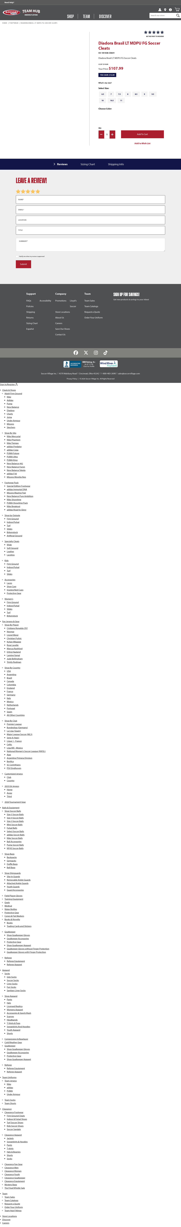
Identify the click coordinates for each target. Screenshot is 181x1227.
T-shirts (10, 1148)
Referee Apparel (14, 964)
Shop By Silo (10, 433)
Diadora (10, 410)
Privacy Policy (72, 379)
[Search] (178, 15)
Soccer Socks (13, 980)
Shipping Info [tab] (116, 164)
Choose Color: (105, 108)
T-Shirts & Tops (13, 1023)
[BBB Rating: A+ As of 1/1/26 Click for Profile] (79, 364)
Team (4, 1193)
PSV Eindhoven (14, 768)
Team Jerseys (11, 1080)
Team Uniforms (9, 1077)
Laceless (11, 555)
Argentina (11, 674)
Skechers (11, 427)
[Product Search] (162, 15)
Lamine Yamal (13, 655)
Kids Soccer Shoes (15, 1126)
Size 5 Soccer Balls (15, 814)
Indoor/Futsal (13, 522)
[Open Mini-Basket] (177, 9)
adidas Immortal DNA (17, 489)
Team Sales (89, 300)
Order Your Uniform (93, 317)
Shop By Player (12, 625)
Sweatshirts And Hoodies (18, 1026)
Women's (9, 599)
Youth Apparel (13, 1030)
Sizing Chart (32, 323)
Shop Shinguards (13, 873)
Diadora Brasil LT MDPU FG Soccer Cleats (39, 23)
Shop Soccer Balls (13, 811)
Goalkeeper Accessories (18, 938)
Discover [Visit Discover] (105, 16)
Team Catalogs (91, 306)
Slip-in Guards (13, 876)
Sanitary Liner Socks (16, 990)
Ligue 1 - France (14, 741)
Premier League (14, 724)
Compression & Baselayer (16, 1039)
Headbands (12, 1020)
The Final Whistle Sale (15, 1188)
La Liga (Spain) (14, 731)
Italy (9, 698)
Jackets (10, 1138)
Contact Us (60, 334)
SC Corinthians (14, 764)
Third (9, 796)
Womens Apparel (15, 1009)
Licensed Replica (14, 1006)
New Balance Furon (16, 467)
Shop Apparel (11, 996)
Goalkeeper (10, 931)
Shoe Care (11, 586)
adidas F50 (12, 473)
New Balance (13, 407)
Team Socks (10, 1100)
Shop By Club (11, 720)
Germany (11, 694)
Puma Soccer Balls (15, 845)
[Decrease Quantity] (101, 134)
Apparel (6, 970)
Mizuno (10, 424)
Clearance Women (13, 1171)
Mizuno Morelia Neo (16, 477)
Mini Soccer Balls (14, 824)
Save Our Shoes (62, 329)
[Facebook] (76, 352)
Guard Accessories (15, 890)
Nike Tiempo (13, 443)
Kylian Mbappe (14, 641)
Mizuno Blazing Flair (16, 492)
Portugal (11, 708)
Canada (10, 681)
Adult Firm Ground (13, 393)
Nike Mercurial (14, 436)
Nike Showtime (14, 499)
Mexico (10, 701)
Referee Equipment (16, 961)
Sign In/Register (9, 384)
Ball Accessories (14, 841)
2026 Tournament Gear (15, 802)
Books (10, 922)
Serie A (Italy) (13, 737)
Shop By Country (12, 667)
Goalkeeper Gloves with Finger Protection (26, 952)
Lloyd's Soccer (73, 303)
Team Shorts (10, 1103)
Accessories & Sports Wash (19, 1013)
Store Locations (62, 312)
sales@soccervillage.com (129, 373)
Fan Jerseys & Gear (10, 621)
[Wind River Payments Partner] (109, 363)
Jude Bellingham (15, 658)
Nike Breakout (13, 506)
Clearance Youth (12, 1174)
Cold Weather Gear (13, 1042)
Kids (6, 560)
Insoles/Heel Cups (15, 590)
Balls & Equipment (10, 807)
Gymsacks (11, 860)
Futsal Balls (12, 828)
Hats (9, 1003)
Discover (6, 1219)
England (11, 688)
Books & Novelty (12, 919)
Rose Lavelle (13, 645)
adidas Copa (12, 450)
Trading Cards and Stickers (19, 926)
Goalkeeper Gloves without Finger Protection (28, 948)
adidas (10, 1087)
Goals (7, 902)
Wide (9, 544)
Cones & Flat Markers (14, 916)
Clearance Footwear (14, 1112)
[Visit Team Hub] (31, 12)
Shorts (10, 1033)
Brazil (9, 678)
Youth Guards (13, 886)
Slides (9, 529)
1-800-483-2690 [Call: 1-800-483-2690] (108, 373)
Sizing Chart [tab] (88, 164)
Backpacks (12, 857)
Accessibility (45, 300)
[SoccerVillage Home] (11, 12)
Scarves (10, 1016)
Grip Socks (12, 977)
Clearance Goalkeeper (15, 1177)
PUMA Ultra (12, 456)
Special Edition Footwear (18, 486)
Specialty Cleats (12, 541)
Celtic (9, 744)
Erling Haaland (14, 652)
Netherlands (12, 705)
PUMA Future (13, 453)
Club (9, 777)
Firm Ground (13, 518)
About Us (59, 317)
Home (4, 23)
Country (10, 780)
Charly (10, 413)
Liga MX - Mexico (15, 748)
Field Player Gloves (13, 895)
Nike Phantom (13, 439)
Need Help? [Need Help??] (9, 2)
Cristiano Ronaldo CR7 (17, 628)
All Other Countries (16, 715)
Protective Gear (14, 593)
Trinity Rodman (14, 662)
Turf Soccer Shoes (15, 1122)
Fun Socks (11, 987)
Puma (9, 403)
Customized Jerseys (14, 773)
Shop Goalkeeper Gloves (18, 935)
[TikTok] (105, 352)
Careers (58, 323)
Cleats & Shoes (9, 390)
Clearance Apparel (13, 1135)
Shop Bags (9, 854)
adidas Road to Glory (16, 509)
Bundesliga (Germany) (17, 727)
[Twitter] (86, 352)
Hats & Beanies (14, 1152)
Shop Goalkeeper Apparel (19, 945)
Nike (9, 397)
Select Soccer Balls (15, 831)
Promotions (60, 300)
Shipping (30, 312)
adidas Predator (14, 446)
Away (9, 793)
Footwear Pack (12, 482)
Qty (99, 128)
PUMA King (12, 460)
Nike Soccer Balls (15, 838)
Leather (10, 551)
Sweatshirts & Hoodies (17, 1141)
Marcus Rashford (14, 648)
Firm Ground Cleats (16, 1115)
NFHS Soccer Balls (15, 848)
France (10, 691)
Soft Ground (12, 548)
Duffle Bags (12, 864)
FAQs (28, 300)
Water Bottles (11, 909)
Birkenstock (12, 532)
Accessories (10, 579)
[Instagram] (96, 352)
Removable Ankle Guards (19, 880)
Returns (30, 317)
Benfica (10, 761)
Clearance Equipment (15, 1181)
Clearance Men (12, 1167)
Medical (8, 906)
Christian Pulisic (14, 638)
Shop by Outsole (12, 515)
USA (9, 671)
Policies (30, 306)
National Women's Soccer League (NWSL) (26, 751)
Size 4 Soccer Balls (15, 817)
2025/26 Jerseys (12, 786)
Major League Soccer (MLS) (19, 734)
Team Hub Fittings (13, 1210)
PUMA (10, 1091)
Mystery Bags (11, 1184)
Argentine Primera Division (19, 758)
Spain (9, 711)
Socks (7, 973)
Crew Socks (12, 983)
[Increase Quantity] (112, 134)
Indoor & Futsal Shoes (17, 1119)
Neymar (10, 631)
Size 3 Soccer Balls (15, 821)
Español (30, 329)
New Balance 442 (15, 463)
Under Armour (13, 420)
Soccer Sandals (14, 1129)
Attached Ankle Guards (17, 883)
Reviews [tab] (62, 164)
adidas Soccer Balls (15, 834)
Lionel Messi (12, 635)
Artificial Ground (14, 535)
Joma (9, 417)
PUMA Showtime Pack (17, 503)
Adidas (10, 400)
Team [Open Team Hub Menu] (86, 16)
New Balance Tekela (16, 470)
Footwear (13, 23)
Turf (8, 525)
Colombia (11, 684)
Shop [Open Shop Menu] (70, 16)
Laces (9, 583)
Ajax (9, 754)
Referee (8, 957)
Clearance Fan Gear (13, 1164)
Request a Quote (92, 312)
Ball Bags (11, 867)
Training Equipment (14, 899)
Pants (9, 999)
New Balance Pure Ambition (20, 496)
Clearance (7, 1109)
